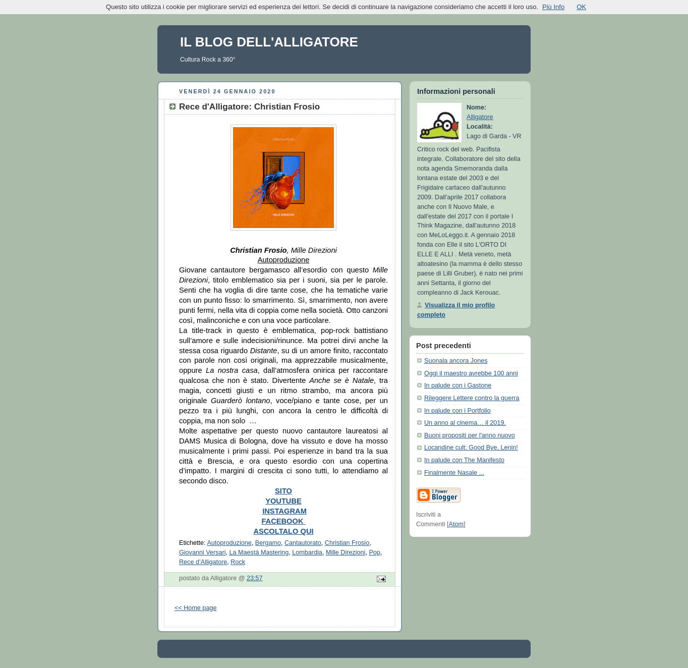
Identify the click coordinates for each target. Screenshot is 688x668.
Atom (455, 524)
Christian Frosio (347, 542)
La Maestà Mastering (259, 552)
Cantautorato (302, 542)
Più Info (553, 7)
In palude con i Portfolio (457, 410)
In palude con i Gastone (457, 385)
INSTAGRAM (284, 511)
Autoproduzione (229, 542)
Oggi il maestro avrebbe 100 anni (471, 373)
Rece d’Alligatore (203, 562)
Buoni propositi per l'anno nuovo (469, 435)
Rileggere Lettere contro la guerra (472, 398)
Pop (374, 552)
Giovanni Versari (202, 552)
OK (581, 7)
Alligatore (480, 117)
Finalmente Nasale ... (454, 472)
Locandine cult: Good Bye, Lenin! (471, 447)
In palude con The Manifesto (464, 460)
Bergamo (268, 542)
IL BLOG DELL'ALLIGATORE (269, 41)
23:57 (255, 578)
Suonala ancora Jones (455, 360)
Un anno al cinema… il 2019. (465, 422)
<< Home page (195, 607)
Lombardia (307, 552)
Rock (238, 562)
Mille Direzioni (345, 552)
